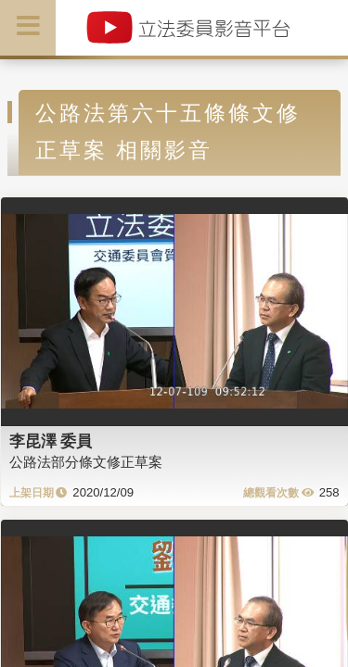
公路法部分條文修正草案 (85, 462)
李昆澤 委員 (51, 441)
